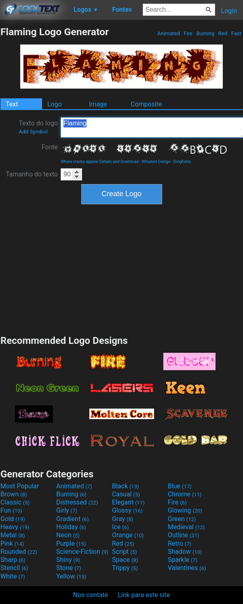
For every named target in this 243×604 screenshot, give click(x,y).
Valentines (187, 568)
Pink (12, 543)
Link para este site (144, 595)
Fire (188, 33)
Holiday (71, 527)
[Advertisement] (122, 268)
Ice (120, 527)
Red (223, 33)
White (12, 576)
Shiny (68, 560)
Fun (11, 510)
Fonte (50, 147)
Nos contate (90, 595)
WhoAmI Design (156, 161)
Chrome (185, 494)
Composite (146, 104)
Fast (236, 33)
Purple (71, 543)
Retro (179, 543)
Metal (12, 535)
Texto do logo (38, 127)
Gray (122, 519)
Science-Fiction (82, 551)
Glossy (127, 510)
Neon (68, 535)
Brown (13, 494)
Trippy (125, 568)
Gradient (72, 519)
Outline (183, 535)
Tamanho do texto (32, 174)
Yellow (71, 576)
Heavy (14, 527)
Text (12, 104)
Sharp (12, 560)
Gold (12, 519)
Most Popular (19, 486)
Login (229, 11)
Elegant (128, 502)
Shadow (185, 551)
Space (125, 560)
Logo (54, 104)
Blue (180, 486)
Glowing (185, 510)
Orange (128, 535)
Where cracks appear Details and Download (100, 161)
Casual (126, 494)
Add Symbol (33, 132)
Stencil (14, 568)
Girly (66, 510)
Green (182, 519)
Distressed (77, 502)
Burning (205, 33)
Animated (168, 33)
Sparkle (182, 560)
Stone (68, 568)
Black (125, 486)
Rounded (18, 551)
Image (98, 104)
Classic (15, 502)
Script (124, 551)
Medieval (186, 527)
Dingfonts (182, 161)
